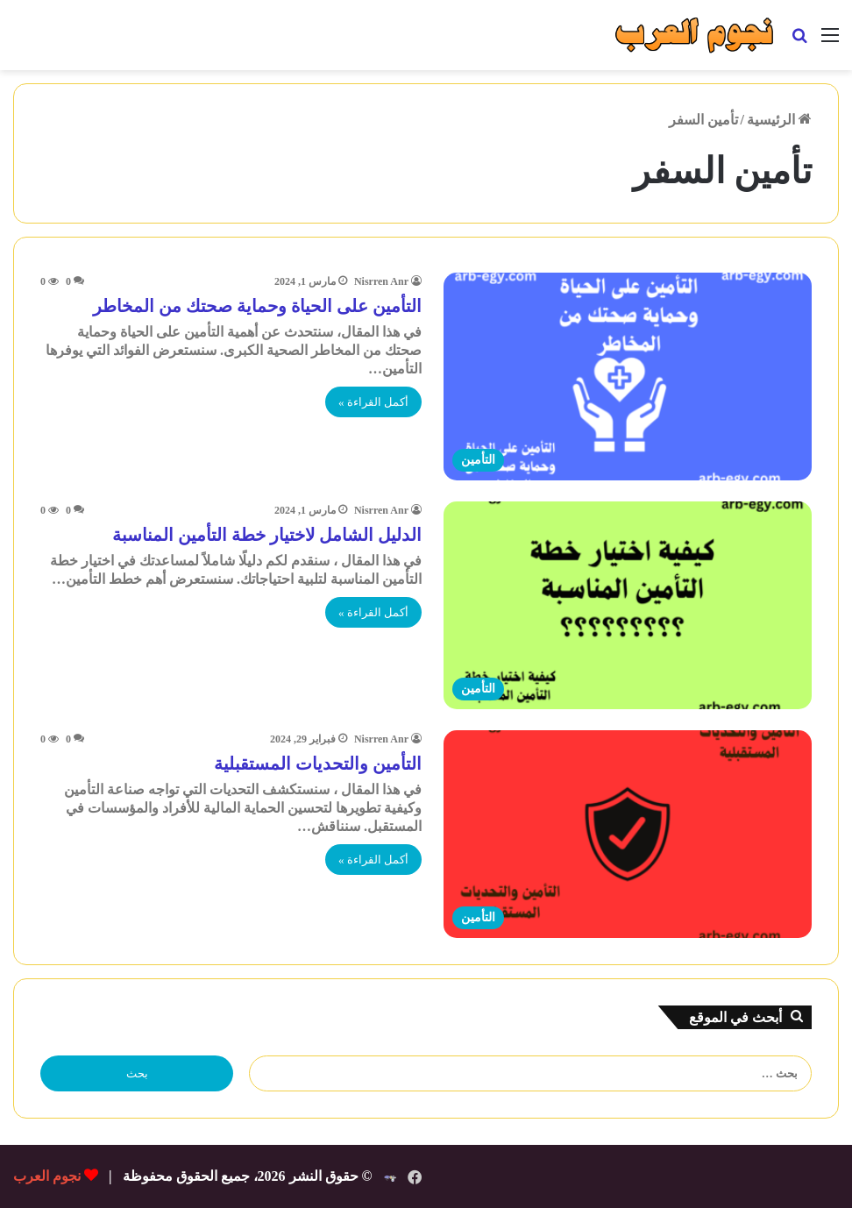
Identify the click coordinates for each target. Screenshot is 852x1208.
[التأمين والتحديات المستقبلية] (628, 834)
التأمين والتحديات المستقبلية (318, 763)
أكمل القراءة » (373, 402)
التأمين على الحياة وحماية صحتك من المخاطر (257, 306)
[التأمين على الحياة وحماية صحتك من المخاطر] (628, 376)
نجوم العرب (47, 1176)
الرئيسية (779, 119)
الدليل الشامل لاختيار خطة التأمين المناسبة (267, 534)
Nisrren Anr (381, 281)
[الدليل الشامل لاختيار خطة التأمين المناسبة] (628, 605)
